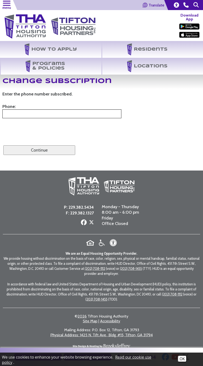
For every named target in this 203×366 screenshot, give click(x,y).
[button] (6, 4)
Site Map (90, 307)
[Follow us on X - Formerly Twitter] (90, 210)
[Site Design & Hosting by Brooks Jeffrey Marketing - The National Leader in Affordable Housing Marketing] (101, 333)
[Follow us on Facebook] (83, 209)
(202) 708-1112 (95, 255)
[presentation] (38, 135)
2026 (82, 302)
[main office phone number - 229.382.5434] (186, 5)
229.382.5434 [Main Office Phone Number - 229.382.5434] (80, 194)
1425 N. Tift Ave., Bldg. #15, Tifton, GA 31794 (101, 321)
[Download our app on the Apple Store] (189, 35)
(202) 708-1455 (131, 255)
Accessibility (110, 307)
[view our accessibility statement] (176, 5)
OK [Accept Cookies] (182, 358)
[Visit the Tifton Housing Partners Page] (73, 23)
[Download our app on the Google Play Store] (189, 27)
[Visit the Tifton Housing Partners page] (102, 179)
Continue (39, 150)
